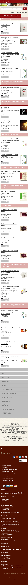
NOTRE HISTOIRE (5, 463)
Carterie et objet (5, 511)
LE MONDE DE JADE (6, 505)
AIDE (12, 12)
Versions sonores (5, 509)
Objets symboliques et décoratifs (8, 540)
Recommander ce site (18, 575)
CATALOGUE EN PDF (6, 467)
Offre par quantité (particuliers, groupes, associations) (12, 565)
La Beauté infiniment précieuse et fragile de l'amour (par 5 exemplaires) (10, 272)
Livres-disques (6, 377)
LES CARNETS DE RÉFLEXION (8, 478)
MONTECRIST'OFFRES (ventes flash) (9, 570)
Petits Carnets (5, 564)
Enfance (4, 385)
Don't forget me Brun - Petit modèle (10, 238)
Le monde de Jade (6, 401)
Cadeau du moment (6, 558)
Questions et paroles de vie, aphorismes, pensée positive (13, 492)
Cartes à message (5, 513)
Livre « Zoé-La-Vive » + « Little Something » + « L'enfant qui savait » (10, 327)
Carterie (3, 542)
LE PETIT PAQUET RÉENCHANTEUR (9, 476)
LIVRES (3, 489)
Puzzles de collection (6, 545)
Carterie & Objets (7, 381)
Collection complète (6, 520)
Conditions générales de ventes (10, 573)
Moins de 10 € (5, 560)
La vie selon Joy (5, 107)
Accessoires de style (8, 389)
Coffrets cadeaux (5, 508)
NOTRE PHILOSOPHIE (6, 465)
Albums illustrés (5, 499)
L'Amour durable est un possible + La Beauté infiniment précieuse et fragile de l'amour (10, 54)
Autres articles (5, 552)
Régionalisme (5, 543)
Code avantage (5, 557)
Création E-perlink (21, 583)
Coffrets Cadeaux (7, 397)
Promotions (4, 563)
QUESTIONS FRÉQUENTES (7, 480)
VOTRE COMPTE (18, 12)
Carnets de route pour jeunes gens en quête (10, 522)
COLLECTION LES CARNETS (8, 518)
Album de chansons (6, 533)
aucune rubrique (5, 490)
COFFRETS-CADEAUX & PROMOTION (11, 549)
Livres (3, 373)
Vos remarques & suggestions (11, 577)
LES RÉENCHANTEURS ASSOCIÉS (8, 473)
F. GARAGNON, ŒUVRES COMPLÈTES (9, 469)
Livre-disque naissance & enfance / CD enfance (11, 531)
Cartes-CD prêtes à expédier (7, 534)
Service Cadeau (10, 575)
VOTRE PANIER (24, 12)
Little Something (5, 121)
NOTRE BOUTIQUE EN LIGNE (7, 471)
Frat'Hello (5, 405)
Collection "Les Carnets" (9, 393)
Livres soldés (5, 561)
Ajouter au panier (6, 31)
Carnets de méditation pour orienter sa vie (10, 524)
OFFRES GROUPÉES (6, 515)
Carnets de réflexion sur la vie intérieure (10, 521)
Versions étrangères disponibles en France (10, 512)
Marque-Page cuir (5, 546)
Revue (3, 502)
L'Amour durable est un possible (9, 68)
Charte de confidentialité (20, 573)
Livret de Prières (5, 525)
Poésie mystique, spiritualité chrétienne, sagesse (11, 495)
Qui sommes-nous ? (20, 577)
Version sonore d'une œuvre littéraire (9, 530)
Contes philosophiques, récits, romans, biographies (12, 493)
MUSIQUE (3, 529)
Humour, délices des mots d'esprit (9, 497)
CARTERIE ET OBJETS (7, 538)
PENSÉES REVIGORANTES (8, 409)
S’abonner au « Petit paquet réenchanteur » (15, 578)
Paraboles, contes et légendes (8, 496)
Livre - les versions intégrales (8, 506)
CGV (14, 12)
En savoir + (5, 33)
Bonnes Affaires (6, 413)
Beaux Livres (4, 500)
